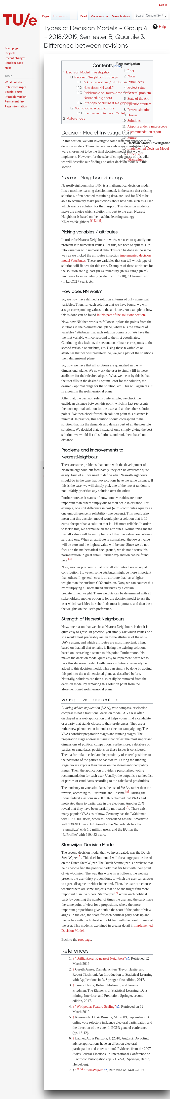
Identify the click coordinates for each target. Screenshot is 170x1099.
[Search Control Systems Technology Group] (151, 15)
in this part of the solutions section (121, 315)
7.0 (77, 1068)
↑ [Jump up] (73, 958)
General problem (139, 93)
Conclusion (135, 154)
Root (131, 71)
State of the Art (138, 98)
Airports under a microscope (147, 126)
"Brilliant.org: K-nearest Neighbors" (100, 958)
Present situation (139, 110)
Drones (132, 115)
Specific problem (139, 104)
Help (158, 26)
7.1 (81, 1068)
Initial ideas (136, 82)
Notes (132, 76)
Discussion (135, 160)
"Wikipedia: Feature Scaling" (95, 1006)
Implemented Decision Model (148, 148)
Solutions (134, 121)
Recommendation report (144, 132)
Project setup (137, 87)
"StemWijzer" (93, 1070)
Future (132, 137)
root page (84, 939)
